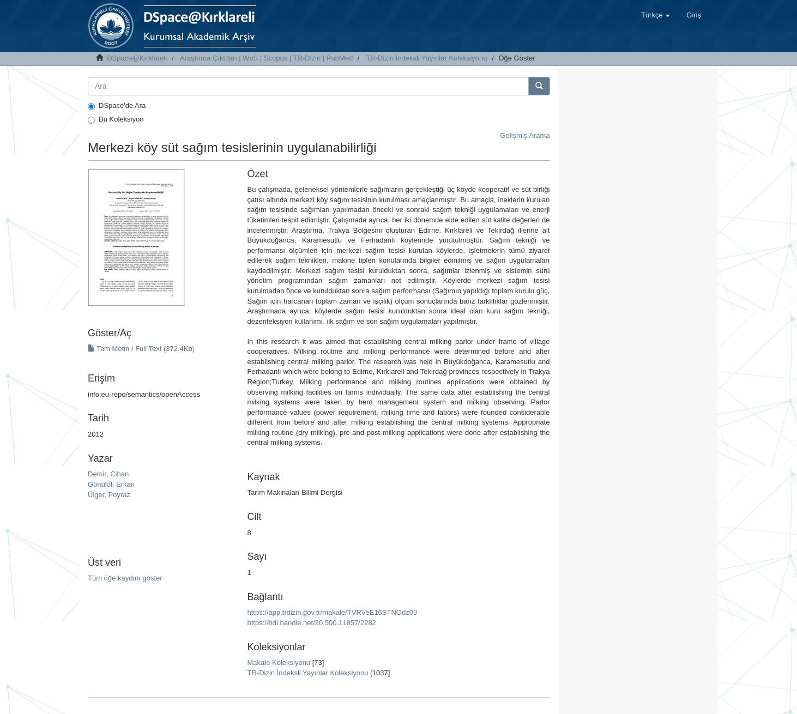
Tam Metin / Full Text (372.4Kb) (141, 348)
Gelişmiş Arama (525, 135)
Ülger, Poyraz (109, 495)
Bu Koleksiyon (115, 119)
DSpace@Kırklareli (137, 58)
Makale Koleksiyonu (278, 662)
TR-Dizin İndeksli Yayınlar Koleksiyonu (426, 58)
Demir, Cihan (108, 474)
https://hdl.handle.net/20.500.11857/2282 (311, 623)
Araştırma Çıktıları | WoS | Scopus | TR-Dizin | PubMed (266, 58)
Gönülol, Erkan (111, 484)
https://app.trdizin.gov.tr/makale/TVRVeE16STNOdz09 (332, 612)
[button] (655, 15)
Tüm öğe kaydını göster (125, 578)
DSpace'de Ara (117, 105)
